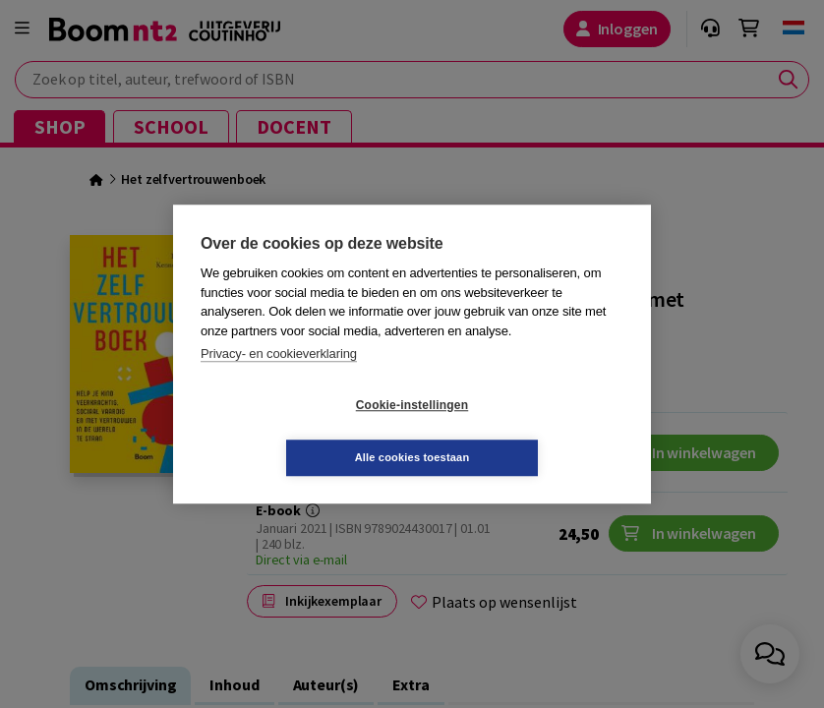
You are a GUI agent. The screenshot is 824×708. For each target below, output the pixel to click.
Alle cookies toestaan (529, 431)
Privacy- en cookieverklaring (279, 380)
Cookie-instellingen (295, 432)
